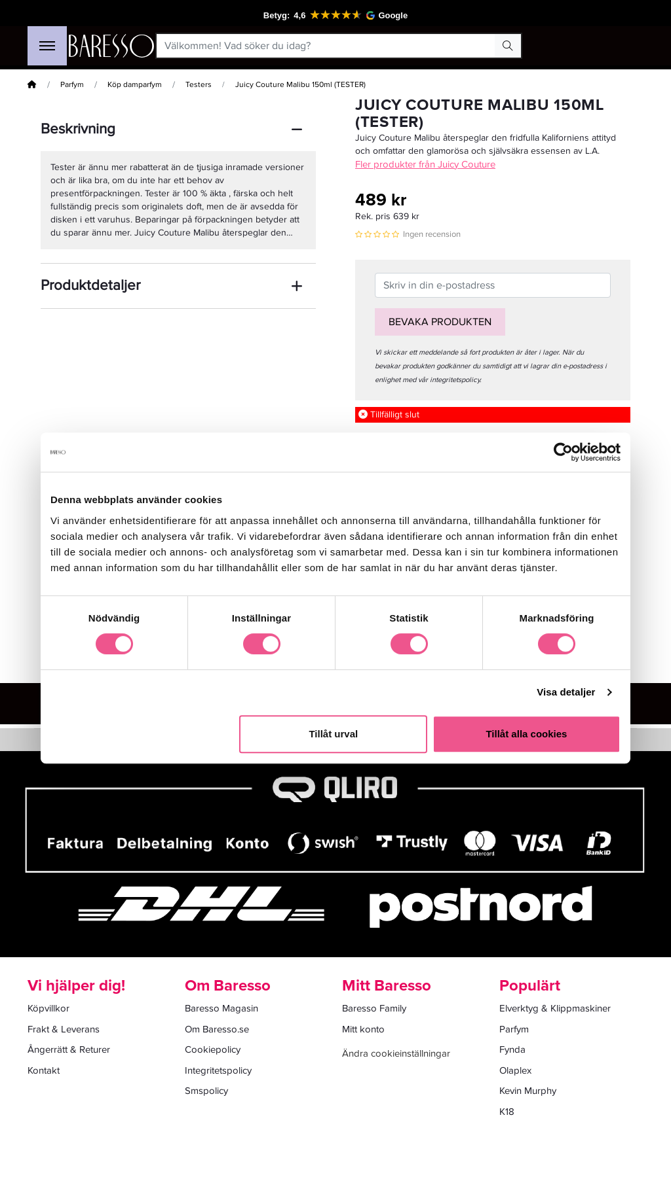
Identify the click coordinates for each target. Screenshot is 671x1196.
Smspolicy (206, 1091)
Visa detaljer (566, 691)
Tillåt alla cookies (526, 733)
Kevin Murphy (527, 1091)
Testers (198, 85)
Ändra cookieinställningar (396, 1053)
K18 (506, 1111)
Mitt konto (363, 1029)
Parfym (72, 85)
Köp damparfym (134, 85)
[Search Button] (508, 46)
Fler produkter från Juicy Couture (425, 164)
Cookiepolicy (212, 1049)
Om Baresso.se (217, 1029)
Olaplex (515, 1070)
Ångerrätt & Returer (69, 1049)
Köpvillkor (48, 1008)
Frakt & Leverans (64, 1029)
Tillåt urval (333, 733)
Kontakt (44, 1070)
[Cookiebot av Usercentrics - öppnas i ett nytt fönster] (563, 452)
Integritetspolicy (218, 1070)
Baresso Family (374, 1008)
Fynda (512, 1049)
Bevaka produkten (440, 321)
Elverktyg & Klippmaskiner (555, 1008)
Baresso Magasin (221, 1008)
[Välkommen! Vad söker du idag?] (326, 46)
